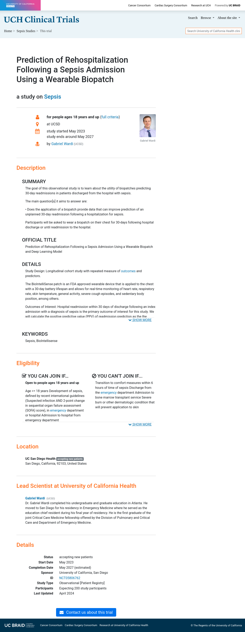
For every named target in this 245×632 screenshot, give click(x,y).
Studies (26, 31)
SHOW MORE (140, 320)
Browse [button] (206, 17)
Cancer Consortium (139, 5)
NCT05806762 (69, 578)
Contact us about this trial (86, 612)
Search (193, 17)
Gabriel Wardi (62, 144)
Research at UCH (201, 5)
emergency (58, 410)
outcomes (128, 271)
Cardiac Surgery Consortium (171, 5)
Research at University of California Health (124, 625)
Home (8, 31)
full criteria (110, 117)
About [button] (228, 17)
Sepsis (52, 96)
